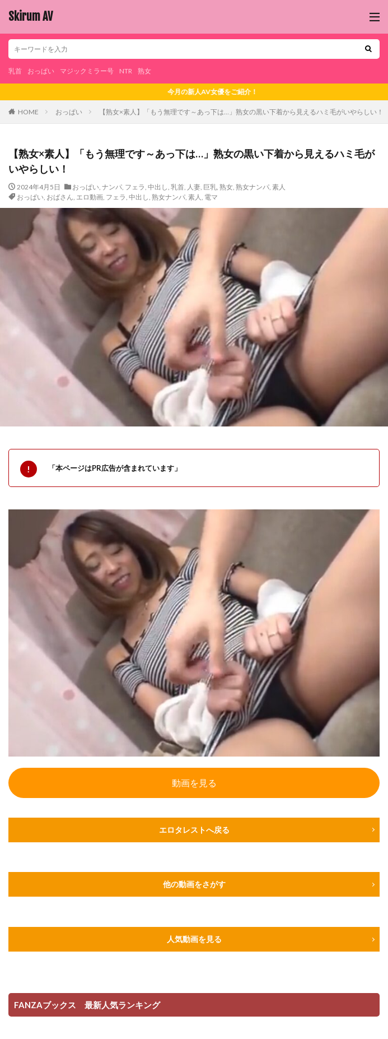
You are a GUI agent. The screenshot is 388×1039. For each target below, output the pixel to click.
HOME (28, 112)
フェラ (135, 187)
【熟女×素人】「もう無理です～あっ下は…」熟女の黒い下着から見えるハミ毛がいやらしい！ (241, 112)
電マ (211, 197)
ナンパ (112, 187)
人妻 (193, 187)
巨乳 (210, 187)
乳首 (15, 71)
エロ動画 (89, 197)
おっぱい (40, 71)
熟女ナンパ (252, 187)
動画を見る (194, 782)
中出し (158, 187)
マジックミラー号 (87, 71)
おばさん (59, 197)
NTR (125, 71)
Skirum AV (30, 16)
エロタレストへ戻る (194, 829)
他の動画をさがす (194, 884)
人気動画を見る (194, 939)
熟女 (144, 71)
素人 (279, 187)
